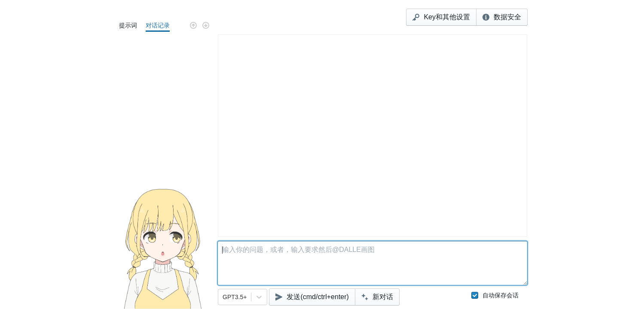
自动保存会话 (495, 295)
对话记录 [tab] (158, 25)
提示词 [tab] (128, 25)
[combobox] (223, 297)
